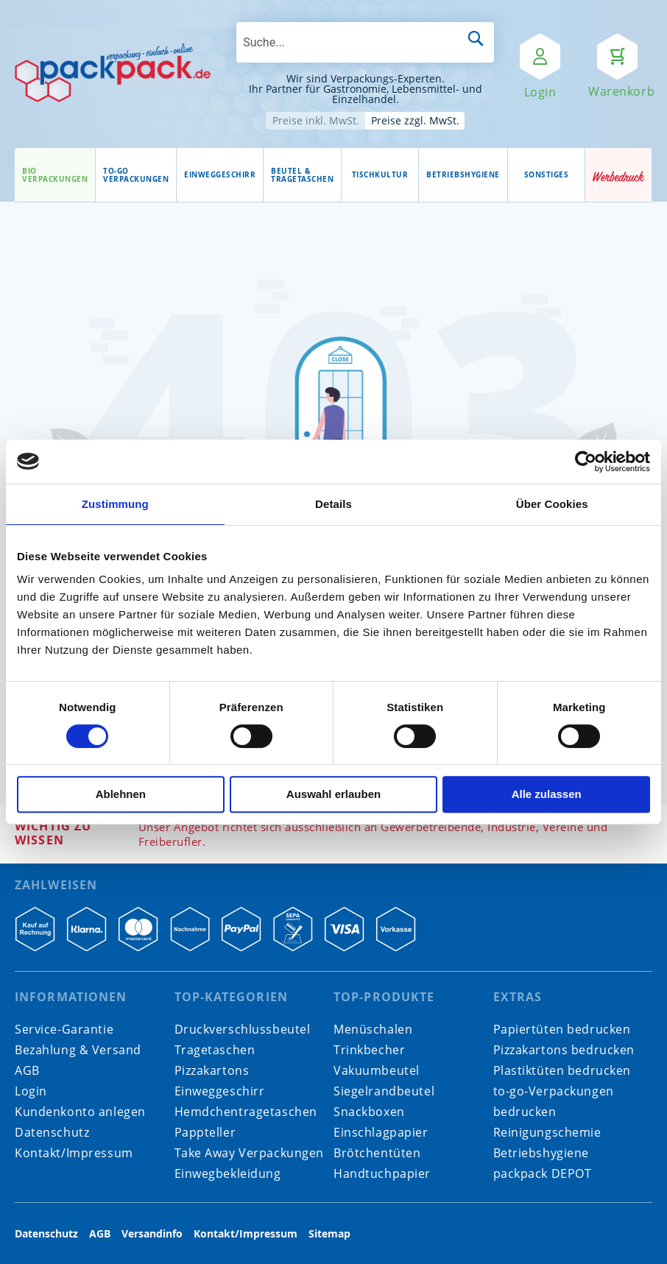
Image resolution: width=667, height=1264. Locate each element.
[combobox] (365, 42)
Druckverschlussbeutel (242, 1029)
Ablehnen (121, 794)
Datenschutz (52, 1132)
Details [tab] (333, 504)
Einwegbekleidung (227, 1173)
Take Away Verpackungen (249, 1153)
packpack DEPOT (542, 1173)
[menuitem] (55, 175)
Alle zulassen (547, 794)
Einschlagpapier (381, 1132)
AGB (27, 1070)
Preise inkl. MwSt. (315, 120)
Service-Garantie (64, 1029)
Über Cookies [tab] (552, 504)
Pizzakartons (212, 1070)
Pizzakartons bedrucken (564, 1050)
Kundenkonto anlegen (80, 1112)
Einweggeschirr (219, 1091)
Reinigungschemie (547, 1132)
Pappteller (205, 1132)
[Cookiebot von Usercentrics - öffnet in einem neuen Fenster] (585, 462)
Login (31, 1091)
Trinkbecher (369, 1050)
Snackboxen (369, 1112)
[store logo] (113, 72)
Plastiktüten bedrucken (562, 1070)
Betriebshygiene (541, 1153)
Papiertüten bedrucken (562, 1029)
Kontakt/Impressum (74, 1153)
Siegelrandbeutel (384, 1091)
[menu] (300, 175)
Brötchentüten (377, 1153)
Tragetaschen (214, 1050)
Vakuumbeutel (377, 1070)
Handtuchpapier (382, 1173)
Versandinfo (152, 1233)
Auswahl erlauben (333, 794)
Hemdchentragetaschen (245, 1112)
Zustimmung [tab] (115, 504)
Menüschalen (373, 1029)
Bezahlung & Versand (78, 1050)
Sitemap (329, 1233)
